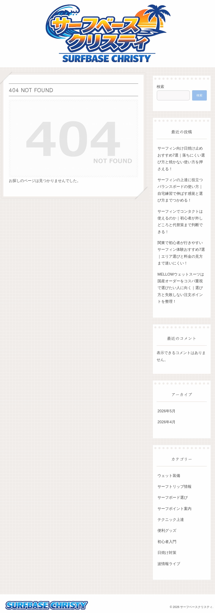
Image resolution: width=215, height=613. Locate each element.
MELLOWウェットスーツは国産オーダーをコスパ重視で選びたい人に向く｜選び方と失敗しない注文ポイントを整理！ (180, 288)
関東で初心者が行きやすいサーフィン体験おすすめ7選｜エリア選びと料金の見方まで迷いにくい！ (181, 253)
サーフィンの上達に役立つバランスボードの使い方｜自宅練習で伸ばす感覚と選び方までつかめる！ (180, 190)
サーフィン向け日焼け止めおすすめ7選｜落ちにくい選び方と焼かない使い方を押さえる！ (181, 158)
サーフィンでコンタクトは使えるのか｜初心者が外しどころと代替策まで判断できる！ (180, 221)
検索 (160, 87)
